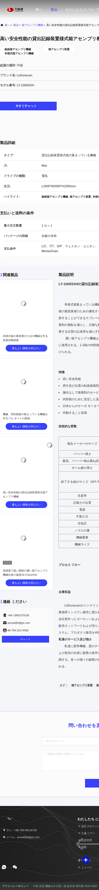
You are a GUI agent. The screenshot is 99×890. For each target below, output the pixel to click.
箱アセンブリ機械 (32, 25)
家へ (39, 9)
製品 (54, 9)
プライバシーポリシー (15, 886)
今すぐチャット (28, 106)
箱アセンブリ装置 (82, 685)
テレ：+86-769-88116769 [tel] (20, 830)
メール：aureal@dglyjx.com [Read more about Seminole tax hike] (21, 837)
